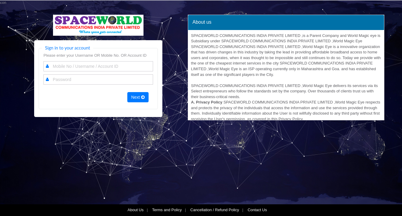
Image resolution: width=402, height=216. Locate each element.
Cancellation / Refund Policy (214, 210)
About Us (135, 210)
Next (138, 97)
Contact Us (258, 210)
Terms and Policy (167, 210)
